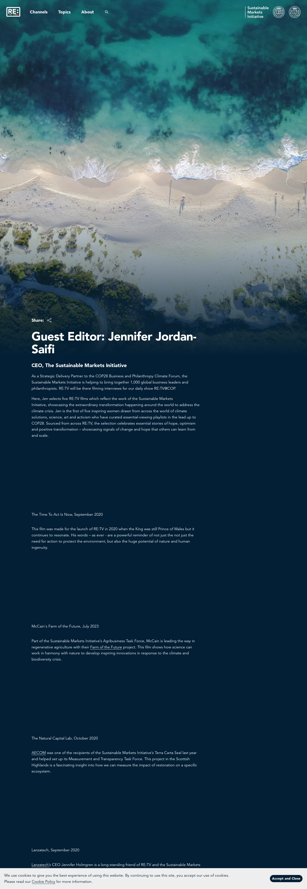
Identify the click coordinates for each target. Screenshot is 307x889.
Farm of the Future (106, 647)
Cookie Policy (43, 881)
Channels (39, 11)
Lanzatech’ (40, 864)
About (87, 11)
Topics (64, 11)
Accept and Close (286, 878)
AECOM (39, 752)
